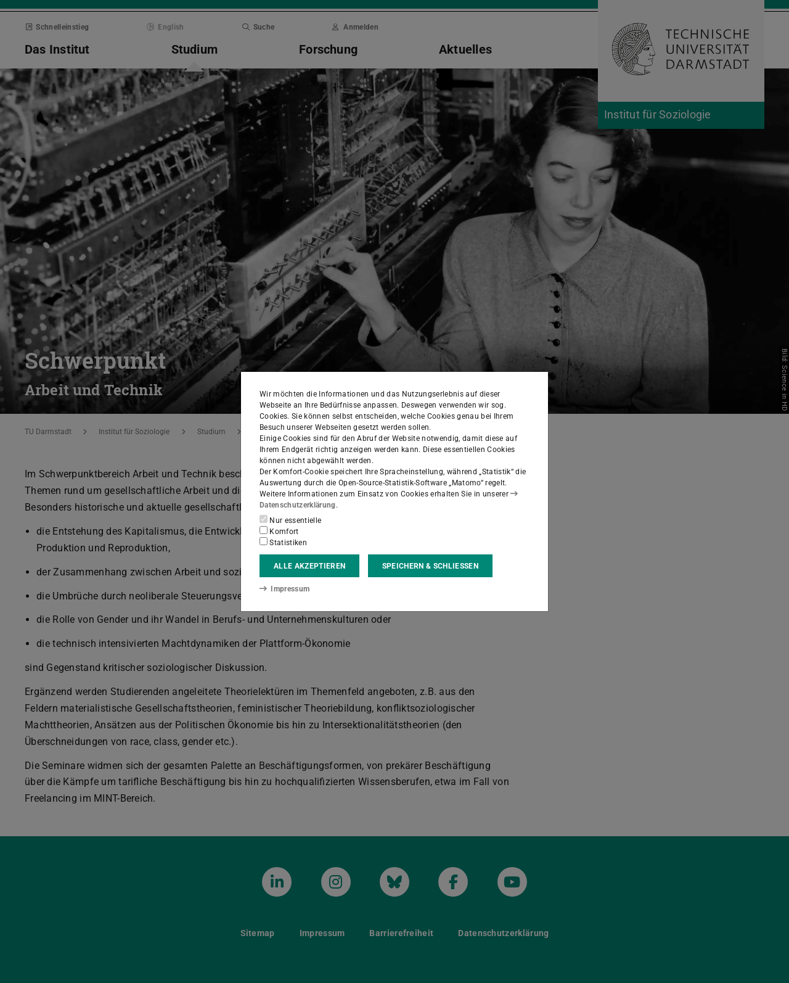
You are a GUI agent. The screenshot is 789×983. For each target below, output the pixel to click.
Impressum (284, 589)
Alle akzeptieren (309, 566)
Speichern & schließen (430, 566)
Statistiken (283, 542)
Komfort (279, 531)
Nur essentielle (290, 520)
